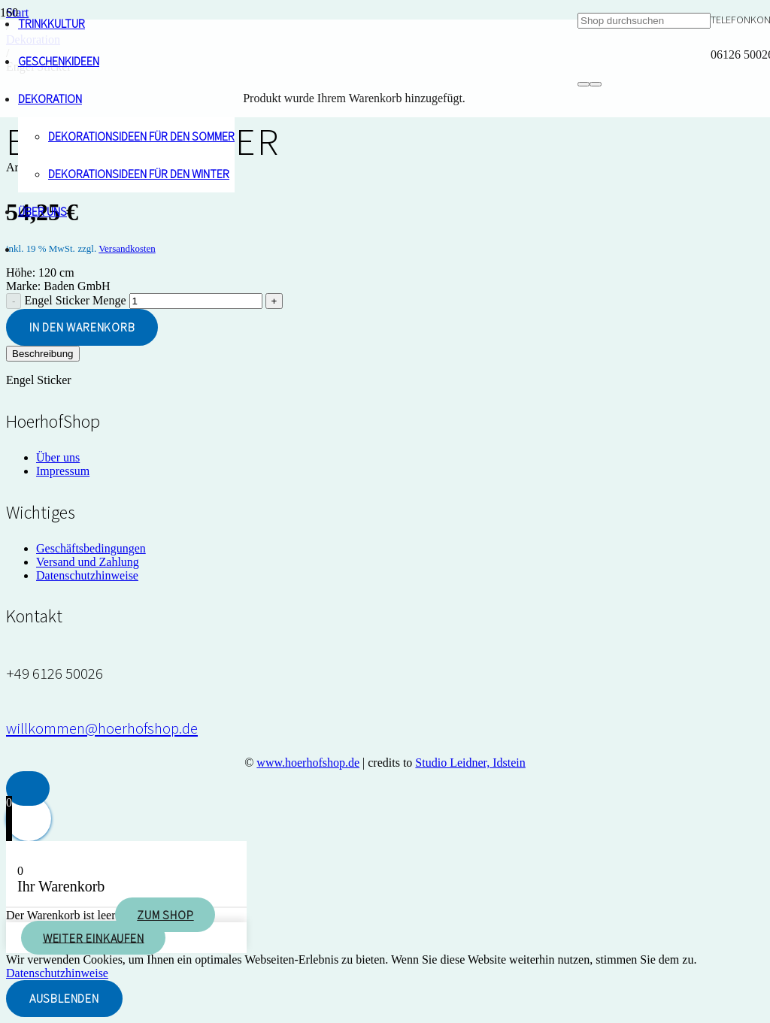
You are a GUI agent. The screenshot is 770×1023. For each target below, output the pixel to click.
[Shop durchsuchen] (644, 21)
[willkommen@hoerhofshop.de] (102, 728)
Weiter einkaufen (93, 937)
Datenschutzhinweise (57, 973)
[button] (28, 788)
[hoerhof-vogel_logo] (289, 613)
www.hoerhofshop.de (307, 762)
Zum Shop (165, 914)
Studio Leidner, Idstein (470, 762)
